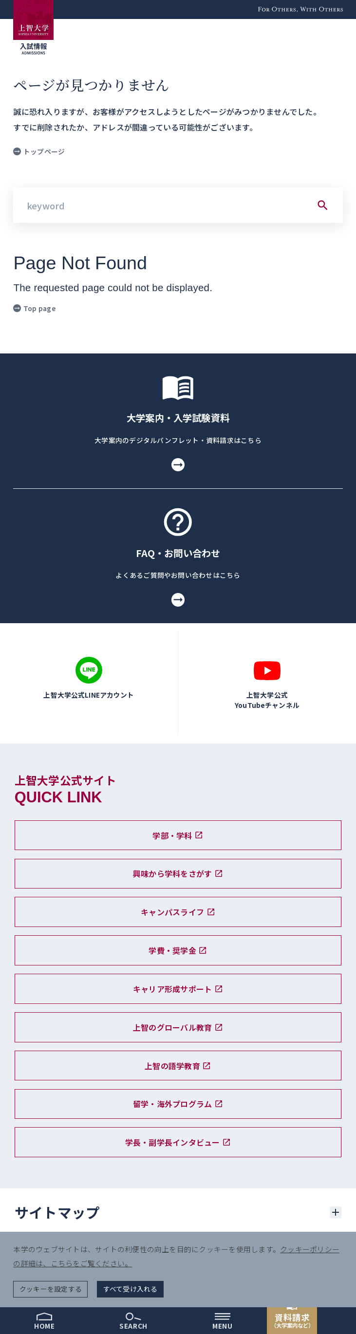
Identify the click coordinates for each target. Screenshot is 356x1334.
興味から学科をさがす (178, 873)
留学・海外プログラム (178, 1104)
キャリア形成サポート (178, 989)
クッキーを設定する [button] (50, 1289)
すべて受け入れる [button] (130, 1289)
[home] (44, 1320)
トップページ (39, 151)
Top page (34, 308)
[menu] (222, 1320)
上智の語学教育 (178, 1066)
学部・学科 (177, 835)
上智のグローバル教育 (178, 1027)
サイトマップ (57, 1212)
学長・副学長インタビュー (178, 1142)
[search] (133, 1320)
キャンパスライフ (178, 912)
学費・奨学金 (178, 950)
